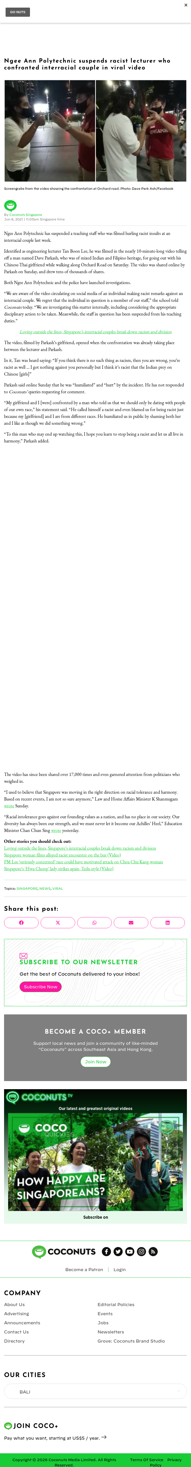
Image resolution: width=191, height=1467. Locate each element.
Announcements (22, 1323)
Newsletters (111, 1332)
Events (105, 1313)
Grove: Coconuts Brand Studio (131, 1341)
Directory (14, 1341)
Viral (57, 888)
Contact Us (16, 1332)
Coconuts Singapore (25, 214)
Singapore (27, 888)
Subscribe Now (40, 987)
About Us (14, 1304)
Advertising (16, 1313)
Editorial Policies (116, 1304)
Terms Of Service (146, 1460)
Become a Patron (84, 1269)
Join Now (95, 1062)
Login (120, 1269)
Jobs (103, 1323)
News (45, 888)
